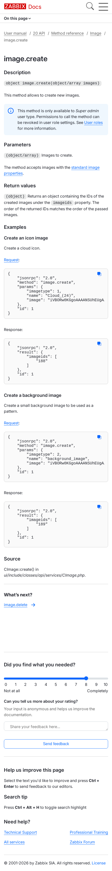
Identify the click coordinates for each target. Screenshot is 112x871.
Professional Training (89, 832)
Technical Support (20, 832)
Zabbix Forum (82, 842)
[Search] (90, 6)
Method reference (67, 33)
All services (14, 842)
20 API (39, 33)
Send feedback (56, 744)
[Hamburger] (103, 7)
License (99, 863)
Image (95, 33)
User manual (15, 33)
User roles (93, 122)
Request (11, 257)
